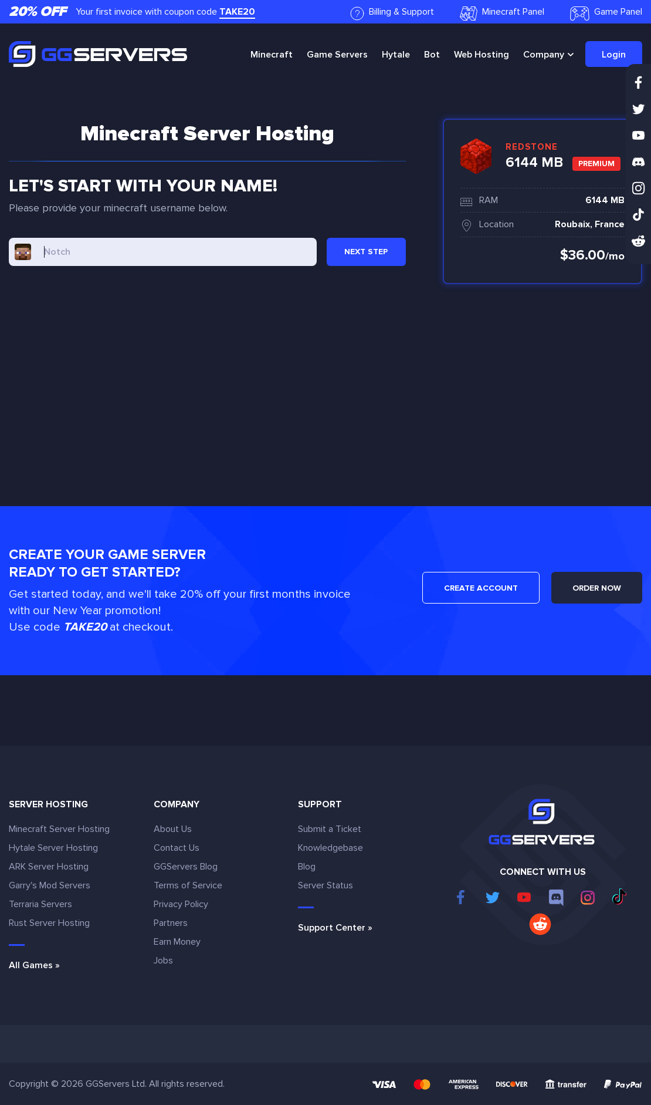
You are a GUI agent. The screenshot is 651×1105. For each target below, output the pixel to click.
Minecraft (271, 54)
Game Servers (337, 54)
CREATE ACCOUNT (481, 588)
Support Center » (335, 928)
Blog (307, 866)
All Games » (34, 965)
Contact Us (176, 848)
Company (543, 54)
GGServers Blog (186, 866)
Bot (432, 54)
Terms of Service (188, 885)
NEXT (366, 252)
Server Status (325, 885)
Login (614, 54)
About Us (173, 829)
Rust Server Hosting (49, 923)
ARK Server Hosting (49, 866)
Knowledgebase (330, 848)
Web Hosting (481, 54)
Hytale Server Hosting (53, 848)
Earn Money (177, 942)
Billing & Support (392, 13)
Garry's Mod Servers (49, 885)
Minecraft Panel (502, 13)
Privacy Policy (181, 904)
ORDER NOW (596, 588)
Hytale (396, 54)
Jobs (163, 960)
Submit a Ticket (329, 829)
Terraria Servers (40, 904)
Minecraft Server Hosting (59, 829)
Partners (171, 923)
